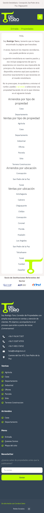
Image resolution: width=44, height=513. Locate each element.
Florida (21, 229)
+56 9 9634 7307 (16, 336)
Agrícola (21, 123)
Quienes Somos (11, 441)
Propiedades (27, 28)
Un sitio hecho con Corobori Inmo (13, 503)
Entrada (14, 28)
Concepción (21, 173)
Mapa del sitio (11, 445)
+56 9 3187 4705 (16, 341)
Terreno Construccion (21, 164)
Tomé (21, 185)
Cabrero (21, 200)
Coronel (21, 223)
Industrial (21, 141)
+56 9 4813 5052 (16, 346)
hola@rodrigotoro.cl (16, 351)
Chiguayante (21, 205)
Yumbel (21, 264)
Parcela (21, 153)
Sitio (21, 158)
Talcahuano (21, 252)
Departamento (21, 114)
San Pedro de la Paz (21, 179)
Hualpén (21, 235)
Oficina (21, 147)
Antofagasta (21, 194)
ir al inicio (20, 87)
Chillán (21, 211)
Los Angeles (21, 241)
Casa (21, 109)
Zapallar (21, 270)
